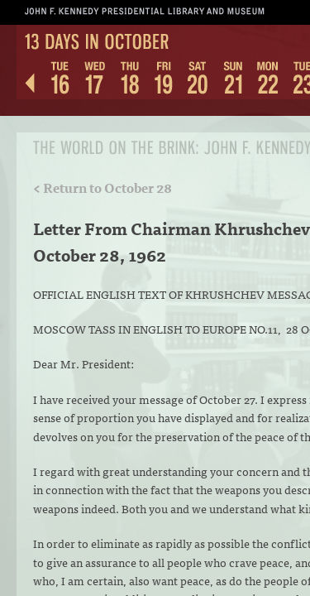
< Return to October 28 (102, 187)
